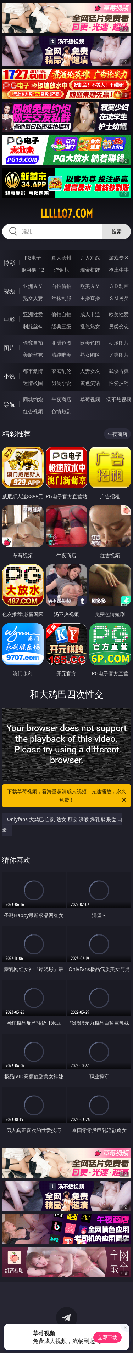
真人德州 (61, 257)
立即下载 (107, 1337)
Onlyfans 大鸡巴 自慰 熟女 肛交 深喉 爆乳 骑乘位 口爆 (62, 824)
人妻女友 (90, 371)
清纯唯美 (61, 354)
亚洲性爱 (33, 314)
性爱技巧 (119, 383)
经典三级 (61, 326)
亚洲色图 (61, 342)
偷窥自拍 (33, 342)
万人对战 (90, 257)
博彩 (9, 263)
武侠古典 (119, 371)
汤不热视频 (118, 399)
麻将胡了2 (33, 269)
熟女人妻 (33, 298)
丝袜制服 (61, 298)
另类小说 (61, 383)
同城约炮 (33, 399)
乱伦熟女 (90, 326)
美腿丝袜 (33, 354)
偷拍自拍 (61, 314)
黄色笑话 (90, 383)
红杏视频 (33, 411)
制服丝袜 (33, 326)
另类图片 (119, 354)
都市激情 (33, 371)
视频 (9, 291)
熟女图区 (90, 354)
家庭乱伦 (61, 371)
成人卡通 (90, 314)
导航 (9, 404)
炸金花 (61, 269)
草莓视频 (90, 399)
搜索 (117, 231)
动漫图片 (119, 342)
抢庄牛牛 (119, 269)
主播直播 (90, 298)
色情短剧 (61, 411)
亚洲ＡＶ (33, 286)
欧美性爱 (119, 314)
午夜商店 (61, 399)
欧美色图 (90, 342)
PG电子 (32, 257)
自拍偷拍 (61, 286)
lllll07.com (66, 213)
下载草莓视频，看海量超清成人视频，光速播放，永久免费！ (67, 796)
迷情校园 (33, 383)
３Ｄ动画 (119, 286)
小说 (9, 376)
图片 (9, 348)
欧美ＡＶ (90, 286)
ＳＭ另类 (119, 298)
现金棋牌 (90, 269)
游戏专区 (119, 257)
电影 (9, 319)
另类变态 (119, 326)
